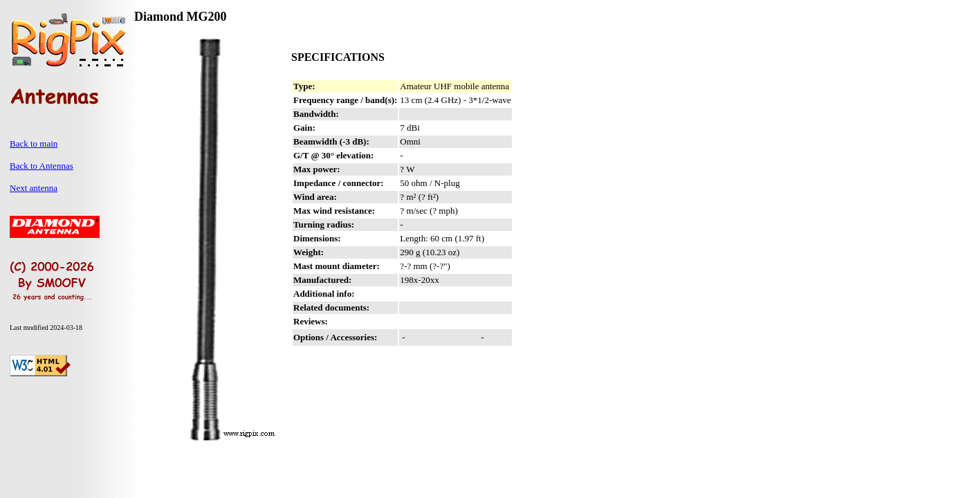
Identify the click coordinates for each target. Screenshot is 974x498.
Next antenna (33, 188)
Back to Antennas (41, 165)
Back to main (33, 143)
